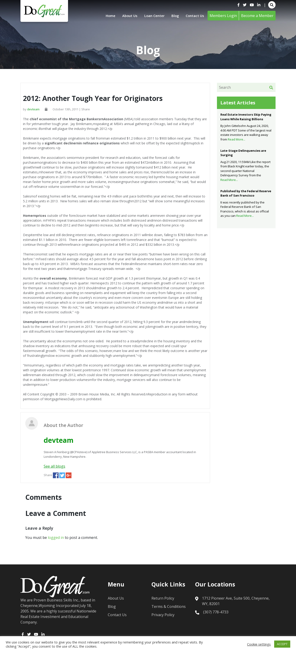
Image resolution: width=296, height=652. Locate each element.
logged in (56, 537)
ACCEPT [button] (282, 644)
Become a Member (257, 15)
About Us (125, 15)
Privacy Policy (162, 614)
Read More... (236, 139)
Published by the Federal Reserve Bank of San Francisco (245, 193)
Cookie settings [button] (259, 644)
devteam (33, 109)
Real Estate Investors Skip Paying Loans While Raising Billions (245, 116)
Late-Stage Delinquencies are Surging (243, 153)
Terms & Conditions (168, 606)
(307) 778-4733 (215, 612)
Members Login (223, 15)
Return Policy (162, 598)
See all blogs (54, 466)
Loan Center (152, 15)
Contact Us (194, 15)
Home (105, 15)
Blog (173, 15)
